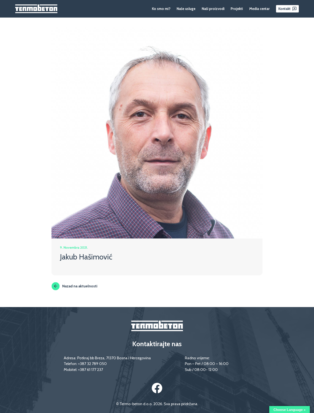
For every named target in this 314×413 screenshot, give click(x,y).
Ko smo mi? (161, 9)
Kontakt (284, 9)
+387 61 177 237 (90, 369)
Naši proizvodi (213, 9)
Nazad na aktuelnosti (74, 286)
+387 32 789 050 (92, 363)
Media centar (259, 9)
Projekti (237, 9)
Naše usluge (186, 9)
